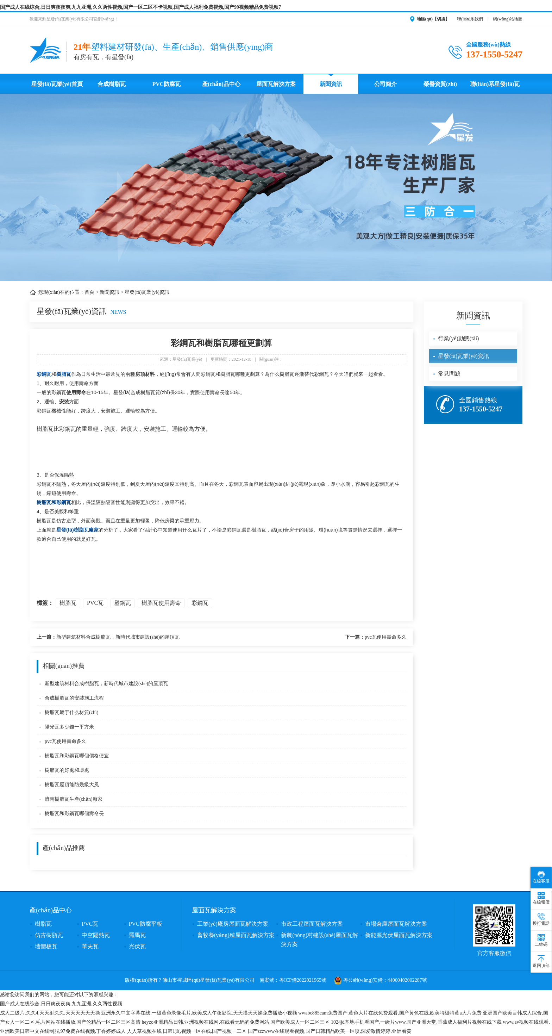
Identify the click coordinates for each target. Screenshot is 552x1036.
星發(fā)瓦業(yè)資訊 (147, 292)
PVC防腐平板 (145, 924)
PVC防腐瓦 (166, 84)
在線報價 (541, 898)
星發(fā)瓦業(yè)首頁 (57, 84)
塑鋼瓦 (122, 603)
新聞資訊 (331, 84)
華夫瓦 (90, 946)
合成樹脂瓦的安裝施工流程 (74, 698)
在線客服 (541, 877)
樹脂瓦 (63, 374)
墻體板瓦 (46, 946)
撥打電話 (541, 919)
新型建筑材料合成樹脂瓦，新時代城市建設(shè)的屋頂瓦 (106, 683)
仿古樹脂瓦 (49, 935)
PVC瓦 (95, 603)
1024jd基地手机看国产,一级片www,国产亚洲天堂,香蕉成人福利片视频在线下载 (416, 1022)
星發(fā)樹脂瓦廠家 (77, 530)
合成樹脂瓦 (112, 84)
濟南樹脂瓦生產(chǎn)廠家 (73, 799)
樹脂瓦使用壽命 (161, 603)
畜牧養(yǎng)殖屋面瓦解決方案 (236, 935)
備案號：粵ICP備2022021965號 (292, 980)
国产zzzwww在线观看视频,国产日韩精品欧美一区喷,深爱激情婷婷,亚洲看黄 (330, 1031)
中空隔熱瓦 (96, 935)
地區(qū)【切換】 (433, 19)
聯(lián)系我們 (470, 19)
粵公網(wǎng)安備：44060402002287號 (380, 980)
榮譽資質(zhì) (440, 84)
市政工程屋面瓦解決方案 (312, 924)
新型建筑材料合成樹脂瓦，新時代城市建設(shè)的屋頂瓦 (108, 637)
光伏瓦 (137, 946)
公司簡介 (385, 84)
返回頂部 (541, 961)
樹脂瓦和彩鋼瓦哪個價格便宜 (77, 755)
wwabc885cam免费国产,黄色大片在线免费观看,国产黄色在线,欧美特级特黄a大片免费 (390, 1013)
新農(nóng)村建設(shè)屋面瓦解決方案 (319, 939)
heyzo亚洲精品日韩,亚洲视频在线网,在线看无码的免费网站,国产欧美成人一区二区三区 (236, 1022)
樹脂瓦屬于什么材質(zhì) (71, 712)
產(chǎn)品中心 (221, 84)
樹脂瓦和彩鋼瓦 (54, 502)
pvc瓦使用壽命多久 (375, 637)
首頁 (89, 292)
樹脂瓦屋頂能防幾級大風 (72, 784)
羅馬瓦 (137, 935)
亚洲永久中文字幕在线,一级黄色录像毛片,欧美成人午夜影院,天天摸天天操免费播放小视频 (199, 1013)
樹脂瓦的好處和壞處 (67, 770)
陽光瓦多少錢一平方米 (69, 727)
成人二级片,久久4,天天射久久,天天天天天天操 (50, 1013)
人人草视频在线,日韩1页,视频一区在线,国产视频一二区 (187, 1031)
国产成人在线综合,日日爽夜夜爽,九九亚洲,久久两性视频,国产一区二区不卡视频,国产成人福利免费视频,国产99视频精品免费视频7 (140, 7)
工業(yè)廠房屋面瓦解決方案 (232, 924)
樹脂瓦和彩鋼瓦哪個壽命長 (74, 813)
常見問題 (449, 374)
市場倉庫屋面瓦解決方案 (396, 924)
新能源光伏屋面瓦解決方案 (399, 935)
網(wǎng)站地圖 (507, 19)
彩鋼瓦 (44, 374)
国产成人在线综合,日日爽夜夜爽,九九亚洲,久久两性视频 (61, 1003)
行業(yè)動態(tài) (458, 338)
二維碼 (541, 940)
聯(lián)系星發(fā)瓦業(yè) (495, 87)
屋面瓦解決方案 (276, 84)
